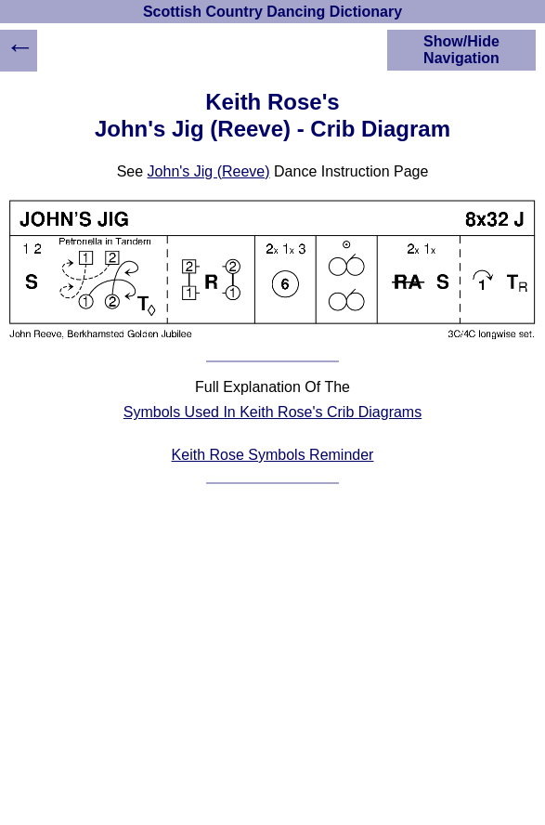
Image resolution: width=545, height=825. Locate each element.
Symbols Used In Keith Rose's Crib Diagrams (272, 412)
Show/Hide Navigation (461, 49)
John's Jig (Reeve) (209, 171)
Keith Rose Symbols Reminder (273, 455)
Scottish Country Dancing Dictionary (272, 12)
